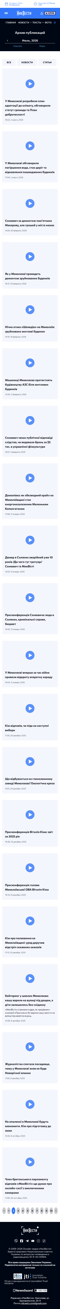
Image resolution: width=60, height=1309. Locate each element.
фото (48, 22)
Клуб (51, 13)
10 (51, 1210)
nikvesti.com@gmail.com (34, 1303)
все (9, 62)
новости (23, 22)
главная (11, 22)
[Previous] (4, 1210)
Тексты (36, 22)
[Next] (56, 1210)
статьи (47, 62)
